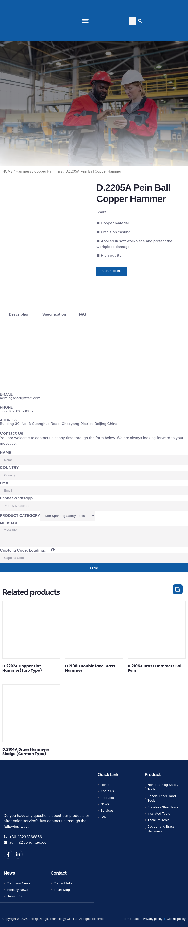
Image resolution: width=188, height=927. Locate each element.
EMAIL (6, 481)
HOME (7, 171)
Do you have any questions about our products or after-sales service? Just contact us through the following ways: (46, 820)
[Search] (140, 21)
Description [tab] (19, 312)
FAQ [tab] (82, 312)
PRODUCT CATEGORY (20, 514)
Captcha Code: (27, 549)
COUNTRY (9, 466)
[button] (85, 21)
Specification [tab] (54, 312)
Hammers (23, 171)
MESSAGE (9, 521)
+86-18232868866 (16, 409)
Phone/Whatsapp (16, 496)
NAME (5, 450)
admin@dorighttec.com (20, 396)
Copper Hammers (48, 171)
